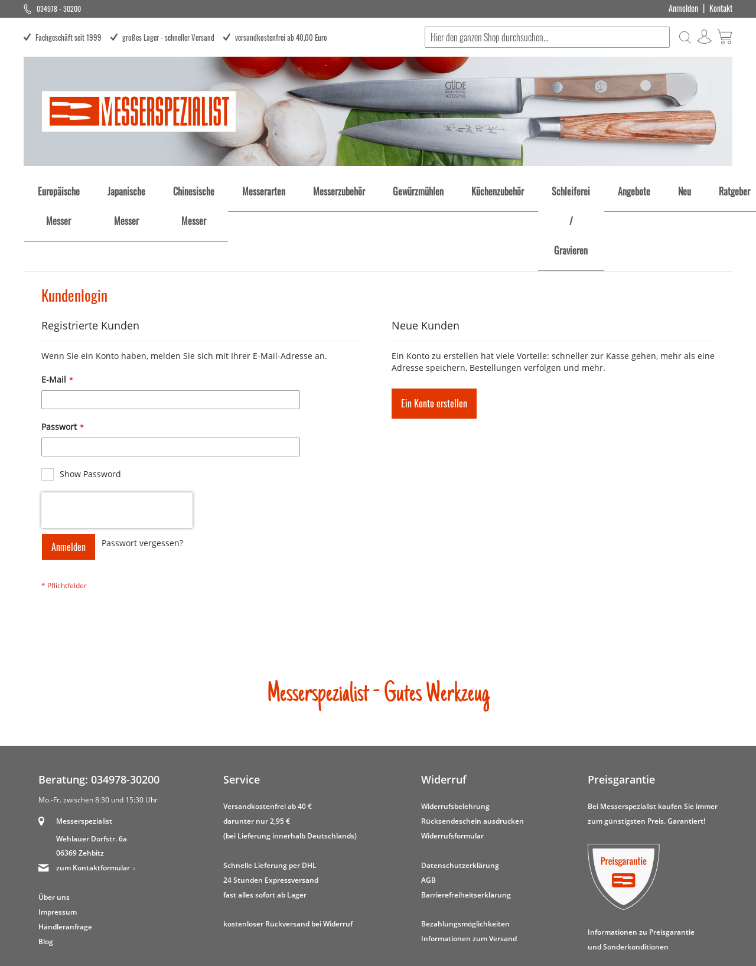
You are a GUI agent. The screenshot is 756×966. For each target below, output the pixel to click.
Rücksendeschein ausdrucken (472, 752)
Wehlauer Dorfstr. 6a (91, 770)
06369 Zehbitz (80, 784)
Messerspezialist (84, 753)
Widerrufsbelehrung (455, 738)
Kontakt (720, 8)
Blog (45, 873)
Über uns (54, 829)
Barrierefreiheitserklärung (466, 826)
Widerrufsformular (452, 767)
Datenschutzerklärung (460, 796)
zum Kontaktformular (93, 799)
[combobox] (546, 37)
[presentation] (117, 441)
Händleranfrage (65, 858)
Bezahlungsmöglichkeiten (465, 855)
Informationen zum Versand (469, 870)
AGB (428, 811)
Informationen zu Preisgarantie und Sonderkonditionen (641, 870)
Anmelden (683, 8)
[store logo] (138, 111)
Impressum (57, 843)
